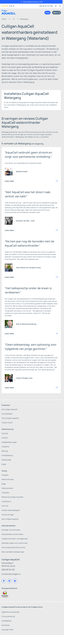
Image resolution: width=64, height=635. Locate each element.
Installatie (5, 446)
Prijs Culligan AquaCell (10, 418)
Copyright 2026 (7, 629)
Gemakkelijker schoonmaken (12, 534)
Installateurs (6, 501)
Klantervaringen (8, 515)
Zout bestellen (7, 414)
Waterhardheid (7, 488)
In (14, 19)
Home (4, 19)
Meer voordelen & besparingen (13, 552)
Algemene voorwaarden (10, 612)
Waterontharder (8, 479)
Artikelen (5, 475)
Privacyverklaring (8, 616)
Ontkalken (5, 493)
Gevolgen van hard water (11, 530)
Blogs (4, 484)
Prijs (47, 13)
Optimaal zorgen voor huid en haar (15, 543)
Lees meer (9, 181)
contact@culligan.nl (11, 574)
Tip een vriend (7, 422)
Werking (5, 451)
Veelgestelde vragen (9, 442)
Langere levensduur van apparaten (15, 539)
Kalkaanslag (6, 460)
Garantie (5, 433)
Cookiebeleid (6, 621)
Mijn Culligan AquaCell (10, 519)
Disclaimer (6, 625)
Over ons (5, 506)
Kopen (4, 464)
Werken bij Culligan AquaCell (12, 497)
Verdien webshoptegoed (11, 510)
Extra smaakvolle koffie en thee (13, 547)
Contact (5, 438)
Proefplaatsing (7, 455)
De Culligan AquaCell (9, 409)
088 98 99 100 (8, 569)
